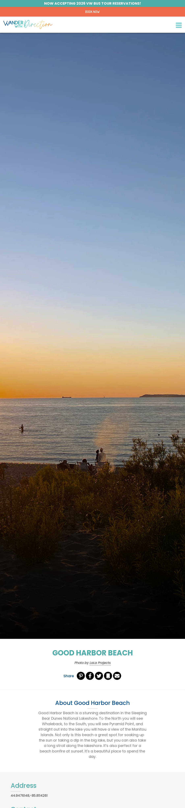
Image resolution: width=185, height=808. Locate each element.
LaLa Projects (100, 662)
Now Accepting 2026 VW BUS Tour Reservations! (92, 3)
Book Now (92, 12)
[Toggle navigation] (179, 25)
